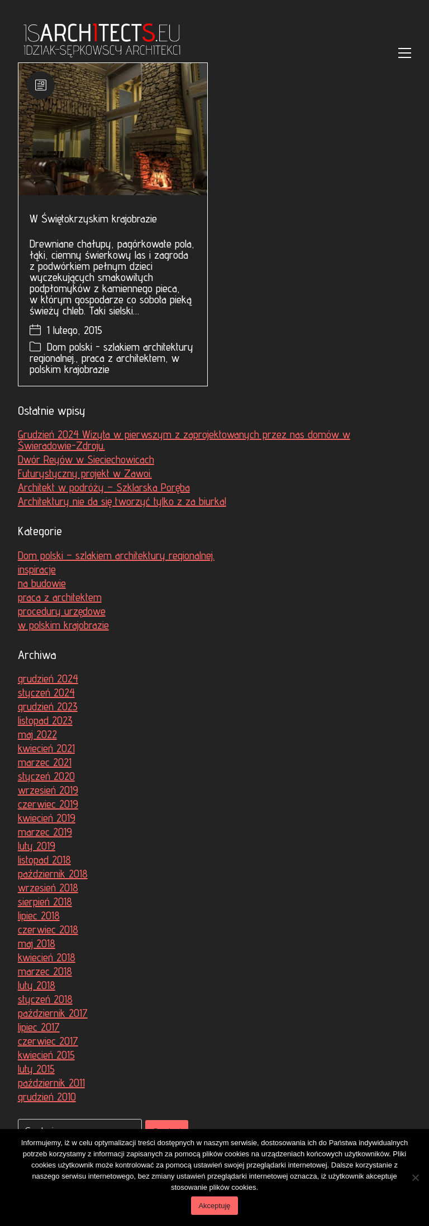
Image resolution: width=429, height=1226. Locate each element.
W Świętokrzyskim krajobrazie (93, 218)
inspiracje (37, 569)
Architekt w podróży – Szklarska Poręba (104, 487)
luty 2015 (36, 1068)
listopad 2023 (45, 720)
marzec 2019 (45, 832)
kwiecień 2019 (46, 818)
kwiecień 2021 (46, 748)
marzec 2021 (45, 762)
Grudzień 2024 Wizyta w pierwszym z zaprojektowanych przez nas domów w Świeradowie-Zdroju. (184, 440)
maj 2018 (36, 943)
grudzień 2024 (48, 678)
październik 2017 (53, 1013)
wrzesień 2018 (48, 887)
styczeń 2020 (46, 776)
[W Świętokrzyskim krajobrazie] (112, 129)
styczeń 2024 (46, 692)
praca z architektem (123, 358)
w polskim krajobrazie (104, 363)
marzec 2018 (45, 971)
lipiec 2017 (39, 1027)
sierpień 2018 (45, 901)
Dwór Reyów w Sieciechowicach (86, 459)
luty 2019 (36, 845)
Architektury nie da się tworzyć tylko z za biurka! (122, 501)
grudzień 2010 (47, 1096)
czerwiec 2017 (48, 1041)
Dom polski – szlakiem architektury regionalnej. (116, 555)
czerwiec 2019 (48, 804)
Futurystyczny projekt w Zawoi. (85, 473)
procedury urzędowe (62, 611)
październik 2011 (51, 1082)
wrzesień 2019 (48, 790)
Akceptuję (214, 1205)
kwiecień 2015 (46, 1055)
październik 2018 (53, 873)
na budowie (42, 583)
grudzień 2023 (48, 706)
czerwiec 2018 (48, 929)
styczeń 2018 (45, 999)
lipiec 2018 (39, 915)
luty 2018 (36, 985)
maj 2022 (37, 734)
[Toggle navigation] (404, 52)
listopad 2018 (44, 859)
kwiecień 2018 (46, 957)
